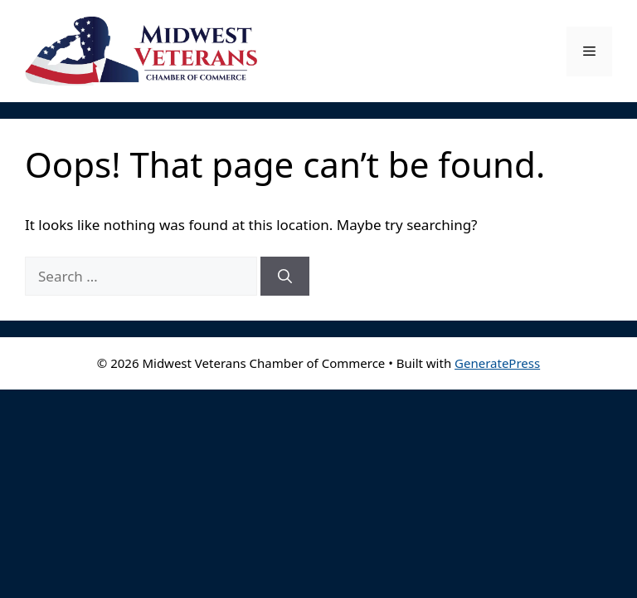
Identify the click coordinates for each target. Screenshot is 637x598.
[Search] (284, 277)
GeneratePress (497, 363)
